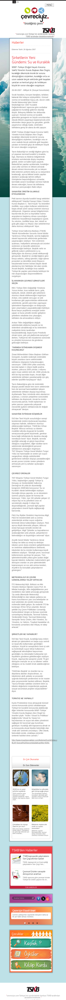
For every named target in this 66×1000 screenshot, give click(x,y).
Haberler (18, 42)
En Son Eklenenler (31, 765)
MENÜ (49, 4)
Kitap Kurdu (31, 966)
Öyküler (31, 955)
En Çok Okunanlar (31, 759)
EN (18, 2)
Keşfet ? (31, 944)
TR (14, 2)
